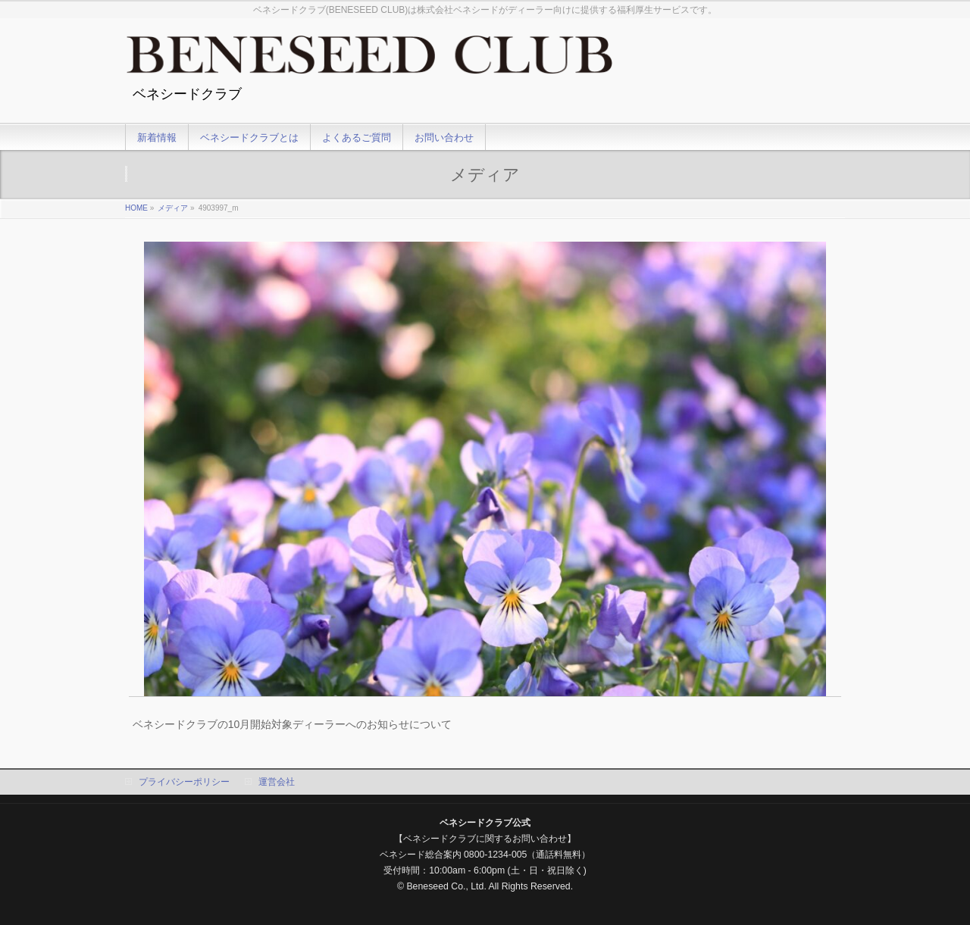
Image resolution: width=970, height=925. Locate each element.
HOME (136, 208)
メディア (173, 208)
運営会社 (276, 782)
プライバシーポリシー (184, 782)
